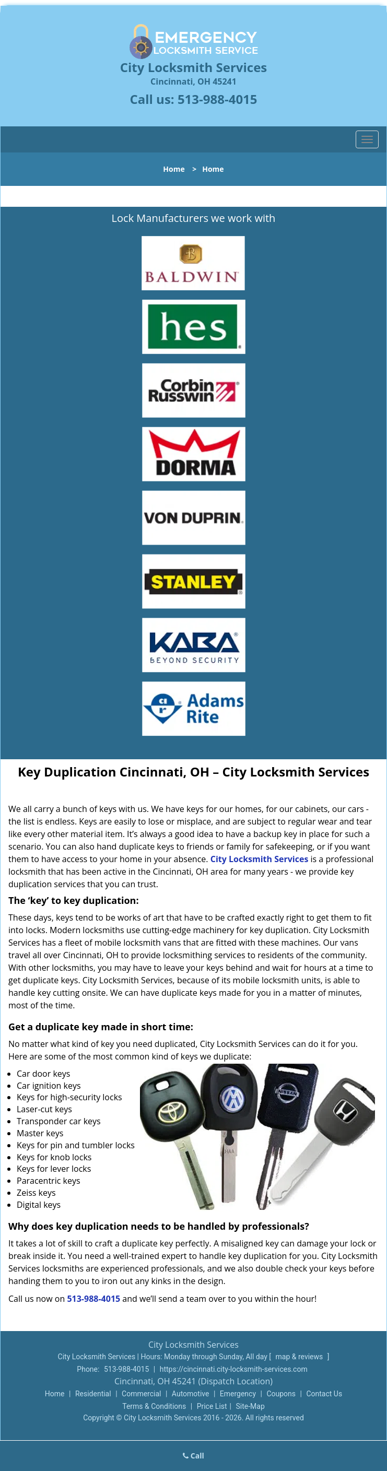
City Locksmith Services (259, 859)
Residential (93, 1394)
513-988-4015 (217, 99)
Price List (212, 1406)
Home (173, 169)
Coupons (281, 1394)
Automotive (190, 1394)
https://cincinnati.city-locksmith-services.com (234, 1369)
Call (193, 1456)
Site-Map (250, 1406)
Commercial (141, 1394)
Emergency (238, 1394)
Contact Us (324, 1394)
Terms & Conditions (154, 1406)
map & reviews (300, 1356)
